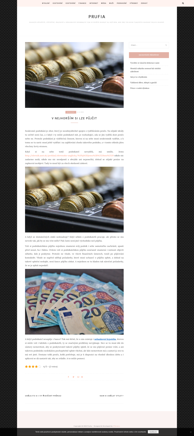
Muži (111, 3)
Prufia (97, 16)
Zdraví (144, 3)
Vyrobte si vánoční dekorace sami (144, 63)
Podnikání (122, 3)
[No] (190, 432)
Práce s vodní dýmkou (139, 88)
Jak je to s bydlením (138, 77)
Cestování (58, 3)
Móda (103, 3)
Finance (82, 3)
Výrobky (134, 3)
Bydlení (46, 3)
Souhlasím (153, 432)
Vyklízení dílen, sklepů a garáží (143, 82)
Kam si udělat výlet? (112, 396)
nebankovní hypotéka (105, 339)
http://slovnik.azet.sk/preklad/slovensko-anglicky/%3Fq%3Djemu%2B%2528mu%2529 (69, 155)
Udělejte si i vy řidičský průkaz (43, 396)
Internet (93, 3)
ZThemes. (116, 426)
